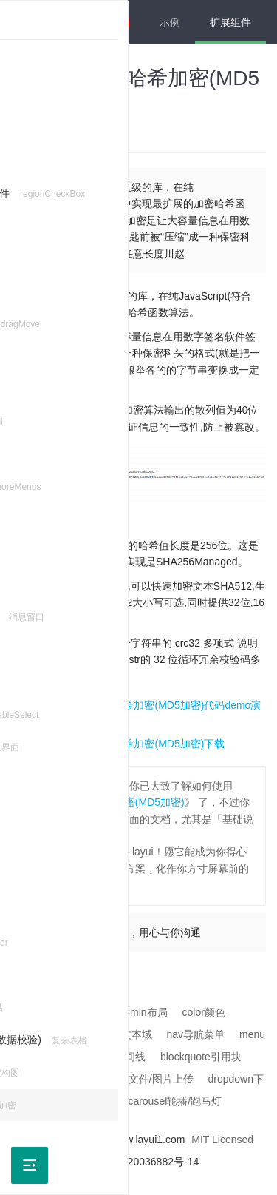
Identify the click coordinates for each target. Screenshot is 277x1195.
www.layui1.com (148, 1139)
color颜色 (203, 1012)
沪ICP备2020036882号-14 (138, 1162)
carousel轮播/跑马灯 (175, 1101)
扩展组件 (230, 22)
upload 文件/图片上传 (144, 1079)
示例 (170, 22)
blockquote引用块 (201, 1057)
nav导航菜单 (196, 1034)
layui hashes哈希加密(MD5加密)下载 (140, 744)
